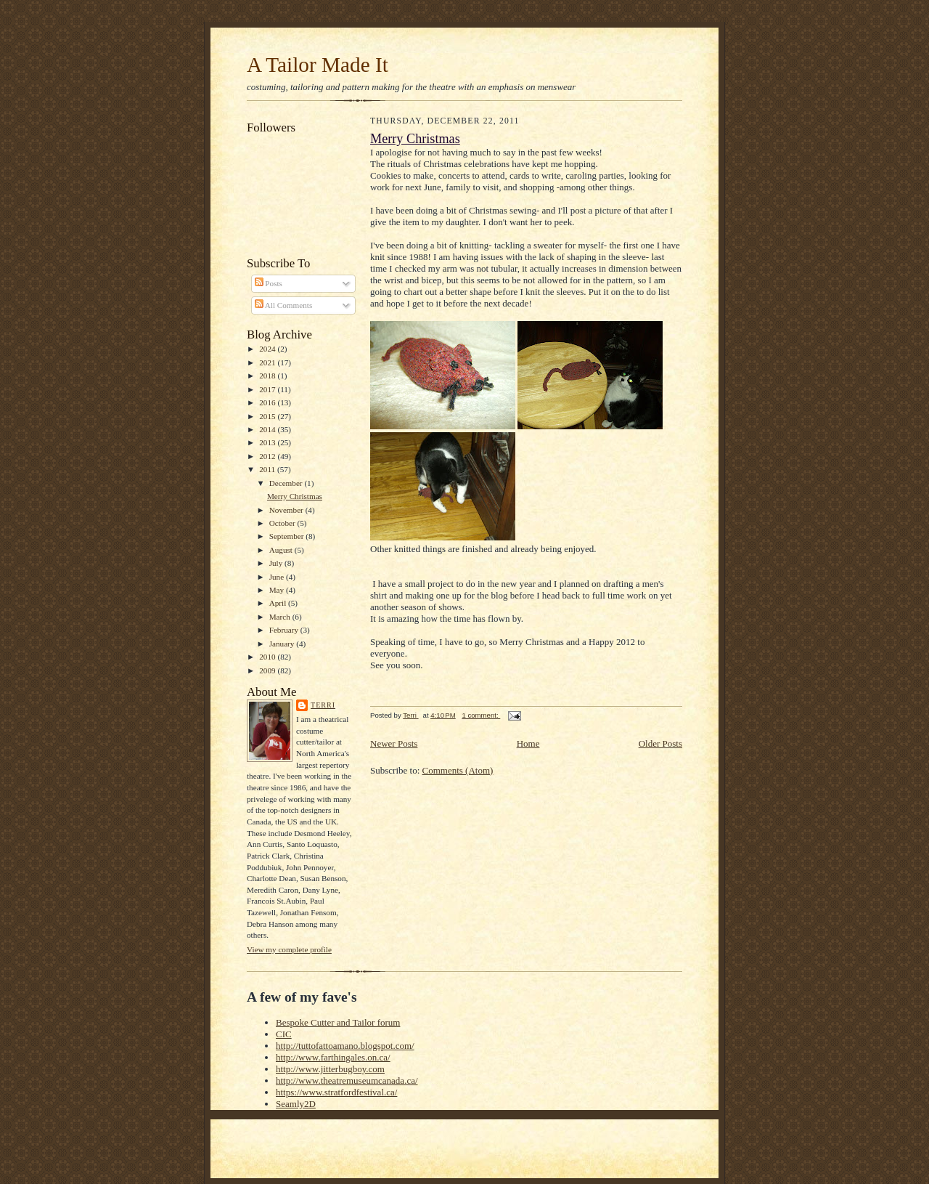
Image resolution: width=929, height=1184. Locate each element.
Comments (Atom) (458, 770)
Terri (323, 705)
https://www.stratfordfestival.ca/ (336, 1092)
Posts (268, 283)
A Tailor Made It (317, 64)
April (278, 603)
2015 (268, 416)
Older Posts (660, 743)
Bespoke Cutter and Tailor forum (338, 1022)
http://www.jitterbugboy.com (330, 1068)
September (287, 536)
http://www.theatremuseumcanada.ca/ (347, 1080)
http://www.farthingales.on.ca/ (333, 1057)
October (283, 523)
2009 (268, 670)
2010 (268, 656)
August (282, 550)
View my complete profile (289, 949)
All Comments (284, 305)
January (283, 643)
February (284, 629)
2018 (268, 375)
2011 (268, 469)
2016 (268, 402)
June (277, 576)
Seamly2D (296, 1103)
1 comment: (481, 715)
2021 (268, 362)
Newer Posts (393, 743)
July (277, 563)
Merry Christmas (294, 496)
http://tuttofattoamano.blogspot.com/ (345, 1045)
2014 (268, 429)
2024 (268, 348)
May (277, 589)
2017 (268, 389)
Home (528, 743)
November (287, 510)
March (280, 616)
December (287, 483)
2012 (268, 456)
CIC (284, 1034)
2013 (268, 442)
